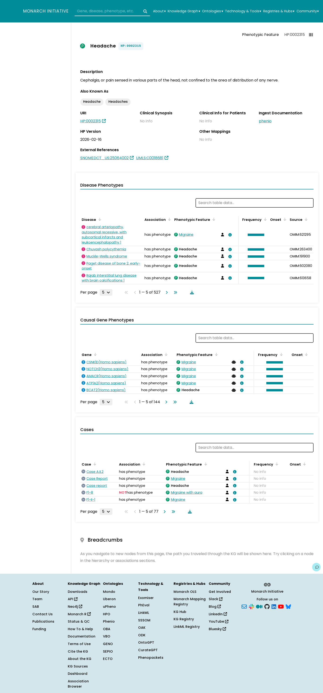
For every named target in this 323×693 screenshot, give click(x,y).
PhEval (143, 605)
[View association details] (229, 234)
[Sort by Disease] (99, 219)
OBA (106, 629)
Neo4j (75, 606)
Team (37, 599)
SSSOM (144, 620)
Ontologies (212, 11)
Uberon (109, 599)
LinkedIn (218, 614)
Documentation (81, 636)
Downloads (77, 591)
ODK (141, 635)
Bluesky (217, 629)
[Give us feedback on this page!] (316, 567)
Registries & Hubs (278, 11)
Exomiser (146, 597)
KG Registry (184, 619)
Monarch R (79, 614)
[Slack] (251, 606)
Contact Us (42, 614)
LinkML (143, 612)
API (72, 599)
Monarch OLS (185, 591)
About (159, 11)
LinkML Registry (187, 626)
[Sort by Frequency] (264, 219)
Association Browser (78, 684)
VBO (106, 636)
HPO (106, 614)
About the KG (79, 658)
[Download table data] (191, 292)
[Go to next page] (166, 292)
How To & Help (80, 629)
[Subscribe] (244, 606)
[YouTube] (281, 606)
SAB (35, 606)
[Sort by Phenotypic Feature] (213, 219)
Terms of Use (79, 644)
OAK (141, 627)
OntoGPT (146, 642)
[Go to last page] (174, 292)
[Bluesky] (288, 606)
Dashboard (77, 673)
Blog (215, 606)
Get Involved (220, 591)
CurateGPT (148, 650)
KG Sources (78, 666)
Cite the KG (78, 651)
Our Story (40, 591)
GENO (108, 644)
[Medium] (259, 606)
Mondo (109, 591)
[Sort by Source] (305, 219)
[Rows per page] (106, 292)
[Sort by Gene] (94, 354)
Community (308, 11)
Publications (43, 621)
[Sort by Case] (94, 464)
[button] (254, 235)
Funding (39, 629)
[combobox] (112, 11)
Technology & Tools (243, 11)
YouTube (218, 621)
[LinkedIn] (274, 606)
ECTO (108, 658)
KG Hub (180, 611)
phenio (265, 121)
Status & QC (79, 621)
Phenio (109, 621)
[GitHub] (267, 606)
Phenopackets (150, 657)
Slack (215, 599)
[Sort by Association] (168, 219)
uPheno (109, 606)
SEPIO (108, 651)
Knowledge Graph (184, 11)
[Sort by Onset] (284, 219)
